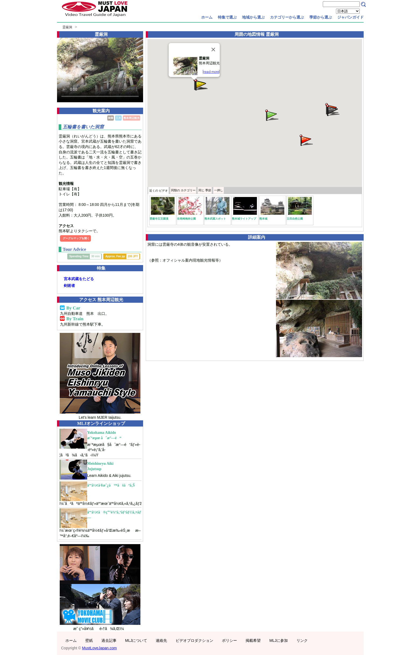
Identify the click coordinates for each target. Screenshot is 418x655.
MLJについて (136, 640)
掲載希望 (253, 640)
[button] (271, 114)
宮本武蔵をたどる (79, 279)
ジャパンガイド (350, 17)
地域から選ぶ (253, 17)
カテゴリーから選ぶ (287, 17)
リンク (302, 640)
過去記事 (108, 640)
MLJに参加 (278, 640)
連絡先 (161, 640)
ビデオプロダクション (194, 640)
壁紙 (89, 640)
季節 (205, 190)
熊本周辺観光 (131, 118)
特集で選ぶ (227, 17)
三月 (118, 118)
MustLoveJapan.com (99, 648)
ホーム (206, 17)
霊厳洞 (67, 27)
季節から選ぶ (320, 17)
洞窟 (110, 118)
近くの (158, 190)
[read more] (211, 72)
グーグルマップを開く (76, 238)
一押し (218, 190)
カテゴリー (183, 190)
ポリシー (229, 640)
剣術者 (69, 285)
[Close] (213, 49)
